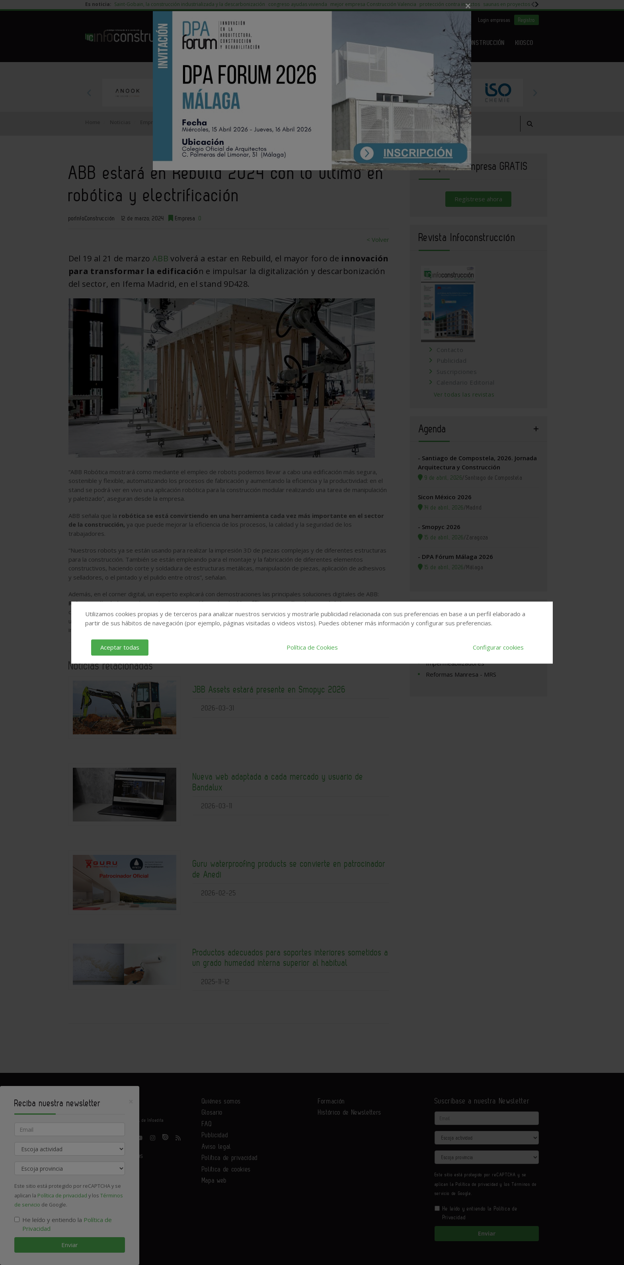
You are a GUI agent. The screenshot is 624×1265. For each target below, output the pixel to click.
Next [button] (535, 93)
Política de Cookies (312, 647)
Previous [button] (89, 93)
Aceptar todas (119, 647)
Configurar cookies (498, 647)
